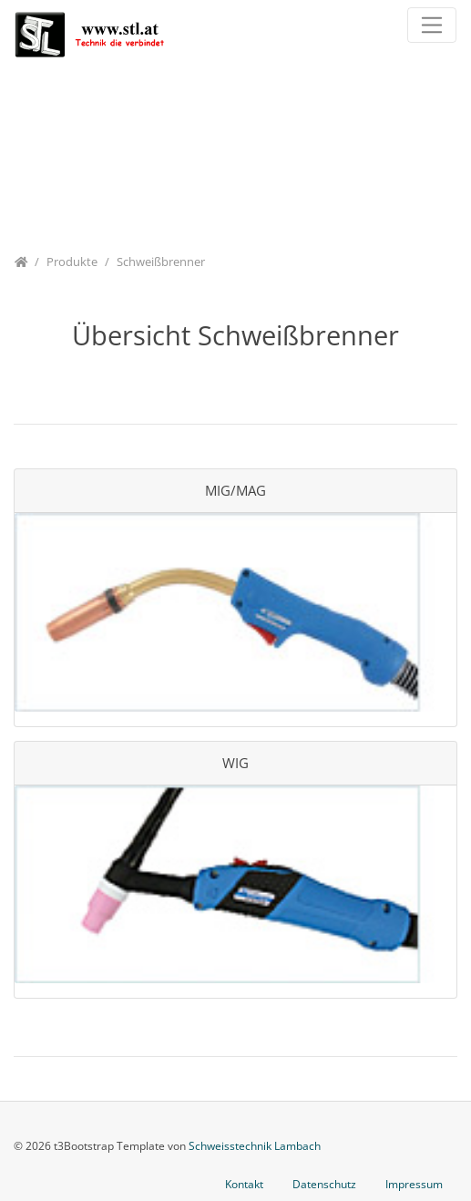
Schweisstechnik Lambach (255, 1146)
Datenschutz (324, 1184)
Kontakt (244, 1184)
